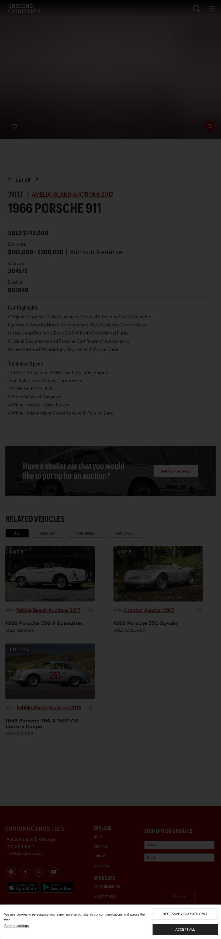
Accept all (185, 929)
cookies (21, 914)
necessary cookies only (185, 914)
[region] (110, 922)
